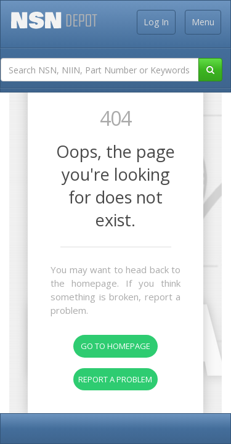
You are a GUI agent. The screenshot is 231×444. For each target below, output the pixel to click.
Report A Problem (115, 379)
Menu (203, 22)
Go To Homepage (115, 346)
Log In (156, 22)
